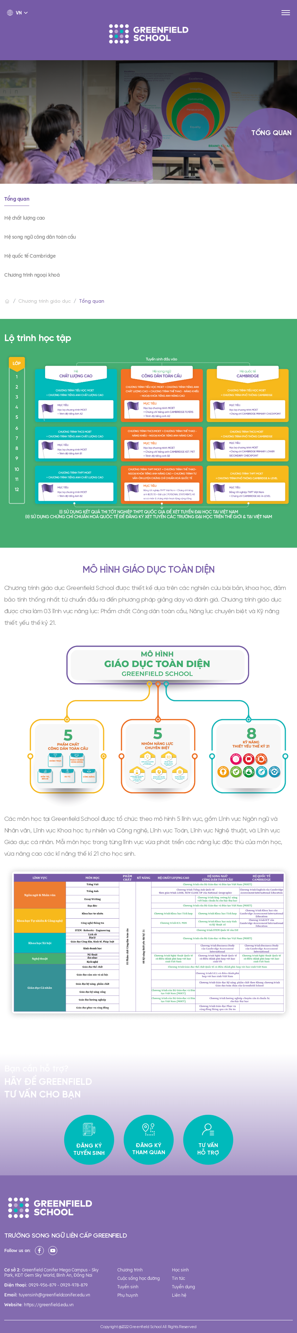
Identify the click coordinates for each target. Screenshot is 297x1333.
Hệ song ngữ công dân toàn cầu (40, 237)
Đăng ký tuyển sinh (89, 1140)
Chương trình (130, 1269)
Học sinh (180, 1269)
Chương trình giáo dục (44, 301)
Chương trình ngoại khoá (32, 275)
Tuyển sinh (127, 1286)
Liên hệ (179, 1295)
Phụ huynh (127, 1295)
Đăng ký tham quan (148, 1139)
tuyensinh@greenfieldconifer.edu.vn (54, 1294)
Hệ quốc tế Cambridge (30, 256)
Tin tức (178, 1278)
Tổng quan (16, 199)
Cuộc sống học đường (138, 1278)
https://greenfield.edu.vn (49, 1304)
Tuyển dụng (183, 1286)
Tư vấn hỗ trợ (208, 1140)
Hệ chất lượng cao (24, 218)
